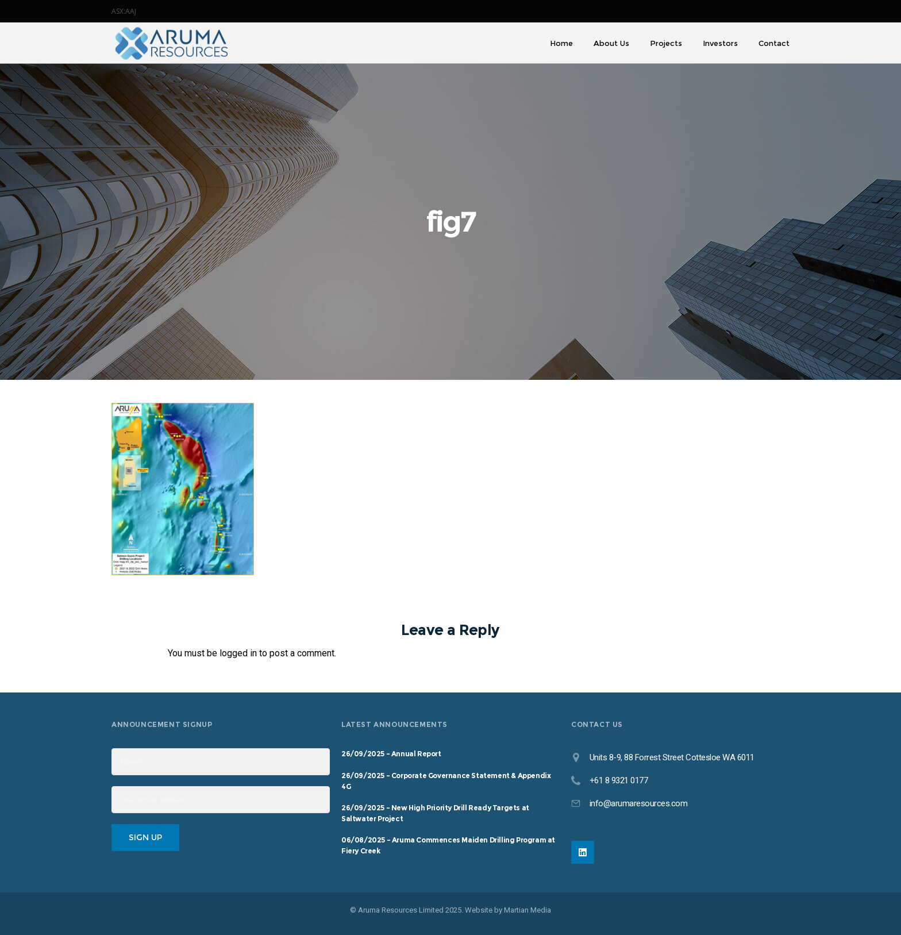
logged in (238, 653)
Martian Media (527, 910)
